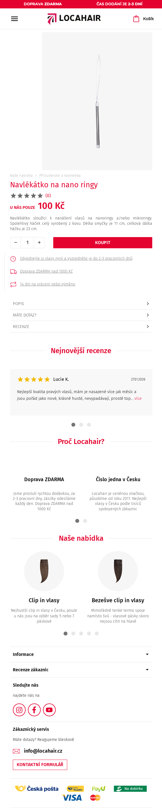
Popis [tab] (18, 303)
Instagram (25, 706)
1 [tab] (73, 425)
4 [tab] (89, 633)
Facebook (40, 706)
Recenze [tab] (21, 326)
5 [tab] (97, 633)
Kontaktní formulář (40, 764)
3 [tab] (89, 425)
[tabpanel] (81, 392)
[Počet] (27, 242)
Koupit (102, 242)
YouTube (55, 706)
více (138, 398)
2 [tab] (81, 425)
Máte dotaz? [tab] (25, 315)
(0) (48, 195)
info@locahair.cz (43, 751)
